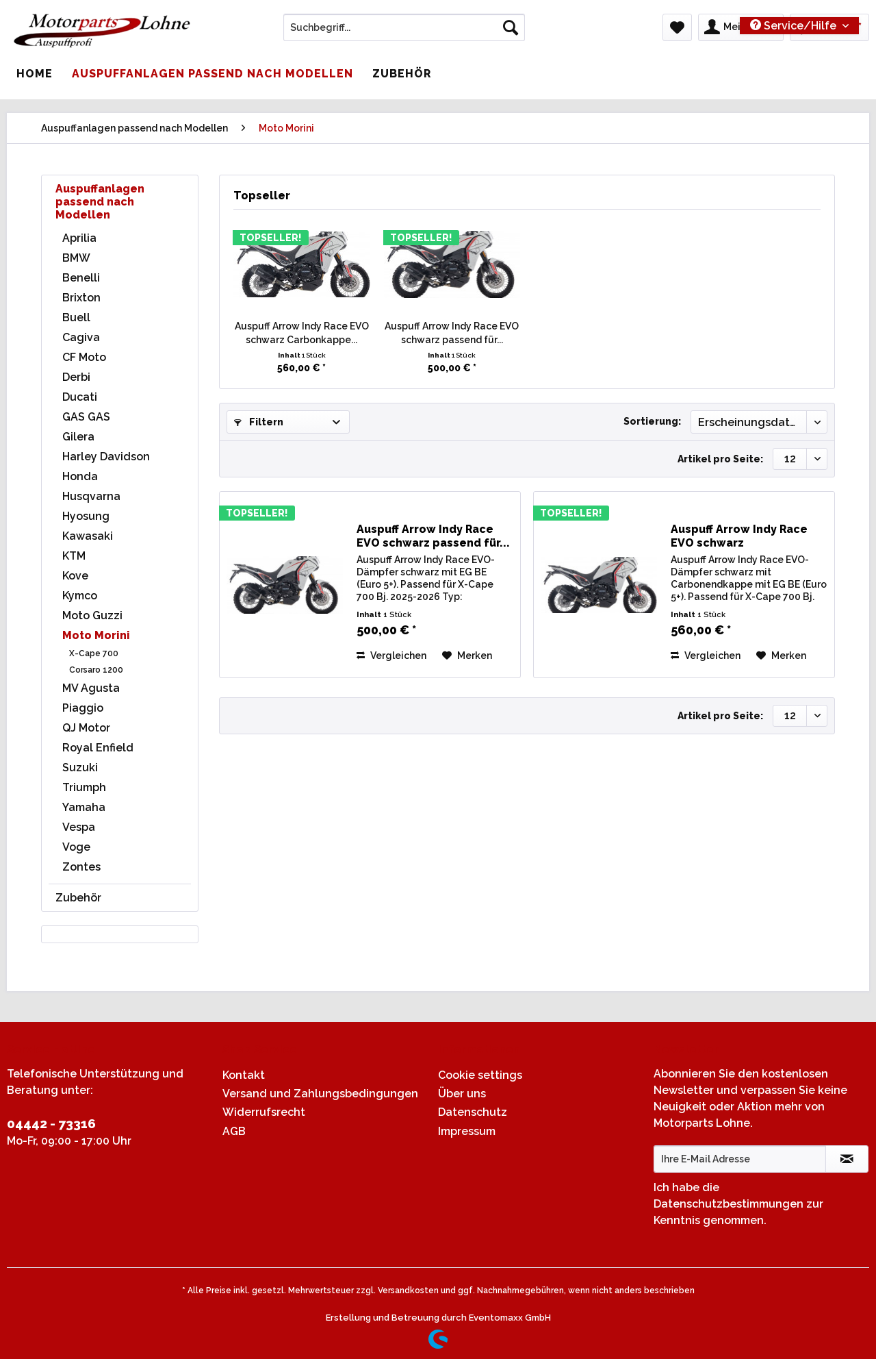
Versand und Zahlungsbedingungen (320, 1093)
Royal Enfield (97, 747)
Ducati (79, 396)
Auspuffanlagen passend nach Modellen (99, 201)
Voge (76, 846)
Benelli (81, 277)
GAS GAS (86, 416)
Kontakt (243, 1075)
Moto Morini (96, 635)
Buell (76, 317)
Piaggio (82, 707)
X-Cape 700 (93, 653)
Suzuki (80, 767)
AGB (234, 1131)
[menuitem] (404, 33)
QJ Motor (86, 727)
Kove (75, 575)
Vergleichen (391, 655)
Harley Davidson (106, 456)
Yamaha (83, 807)
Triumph (84, 787)
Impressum (466, 1131)
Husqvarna (91, 496)
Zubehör (78, 897)
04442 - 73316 (51, 1123)
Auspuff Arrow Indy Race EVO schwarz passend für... (452, 333)
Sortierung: (652, 421)
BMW (76, 257)
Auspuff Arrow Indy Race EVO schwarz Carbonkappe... (302, 333)
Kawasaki (87, 536)
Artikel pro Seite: (720, 458)
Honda (80, 476)
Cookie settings (480, 1075)
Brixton (81, 297)
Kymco (79, 595)
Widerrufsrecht (263, 1112)
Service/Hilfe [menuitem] (794, 25)
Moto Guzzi (92, 615)
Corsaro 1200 (96, 670)
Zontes (81, 866)
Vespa (78, 827)
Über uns (462, 1093)
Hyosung (86, 516)
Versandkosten (408, 1290)
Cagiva (81, 337)
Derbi (76, 377)
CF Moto (84, 357)
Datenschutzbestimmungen (728, 1203)
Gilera (78, 436)
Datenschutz (472, 1112)
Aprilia (79, 238)
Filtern (258, 421)
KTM (74, 555)
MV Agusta (91, 688)
